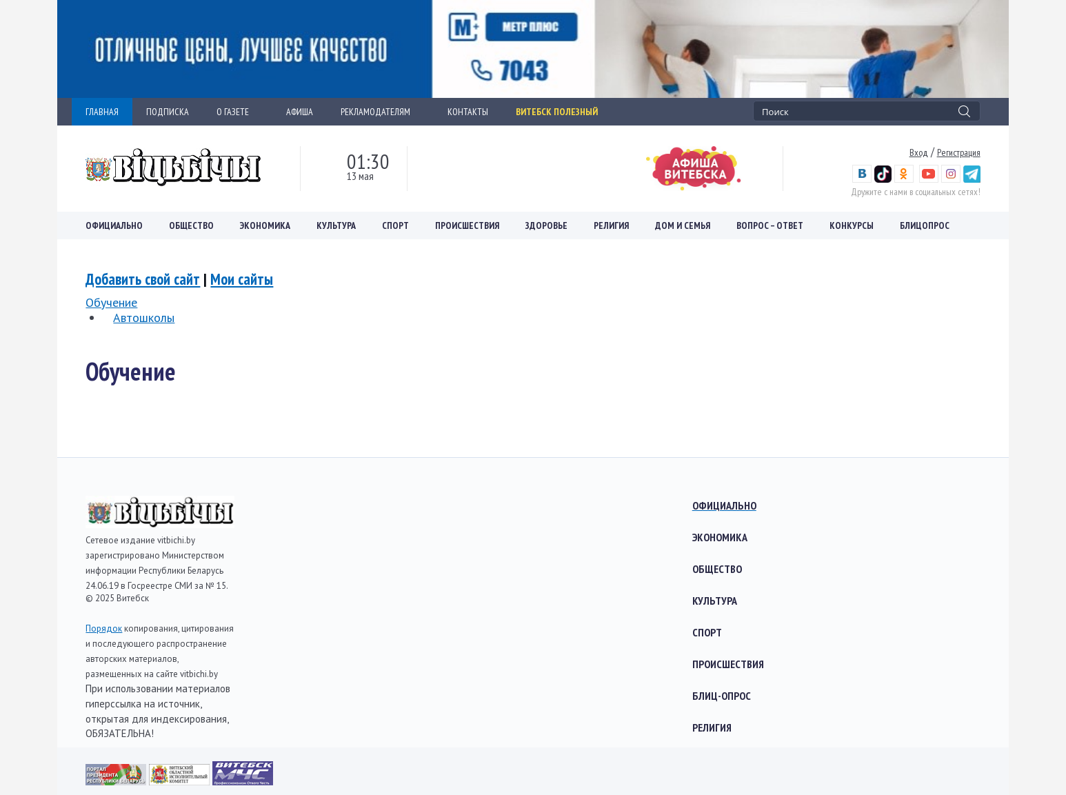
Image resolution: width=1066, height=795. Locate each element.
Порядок (104, 628)
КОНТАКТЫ (467, 111)
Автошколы (143, 317)
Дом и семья (682, 225)
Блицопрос (924, 225)
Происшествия (467, 225)
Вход (918, 152)
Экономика (265, 225)
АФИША (299, 111)
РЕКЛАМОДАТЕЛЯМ (380, 111)
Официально (114, 225)
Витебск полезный (557, 111)
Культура (336, 225)
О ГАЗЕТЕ (238, 111)
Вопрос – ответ (769, 225)
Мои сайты (241, 279)
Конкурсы (851, 225)
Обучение (111, 302)
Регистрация (958, 152)
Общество (191, 225)
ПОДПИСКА (167, 111)
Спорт (395, 225)
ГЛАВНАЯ (102, 111)
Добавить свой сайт (143, 279)
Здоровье (546, 225)
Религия (611, 225)
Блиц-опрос (721, 696)
